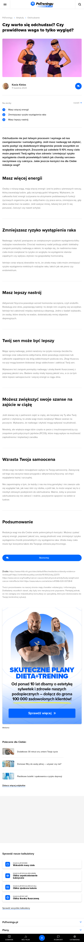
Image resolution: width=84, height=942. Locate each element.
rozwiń (76, 103)
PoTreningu (7, 17)
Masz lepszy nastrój (18, 119)
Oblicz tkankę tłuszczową (29, 897)
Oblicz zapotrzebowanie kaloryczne (29, 875)
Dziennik (9, 940)
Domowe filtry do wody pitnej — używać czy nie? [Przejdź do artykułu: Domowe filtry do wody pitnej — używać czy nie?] (39, 764)
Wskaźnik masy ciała (29, 864)
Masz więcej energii (18, 109)
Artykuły (20, 17)
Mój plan (26, 940)
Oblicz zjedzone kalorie (29, 887)
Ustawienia (75, 940)
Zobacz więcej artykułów (13, 785)
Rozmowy (58, 940)
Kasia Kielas (19, 84)
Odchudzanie (33, 17)
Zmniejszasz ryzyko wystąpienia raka (27, 114)
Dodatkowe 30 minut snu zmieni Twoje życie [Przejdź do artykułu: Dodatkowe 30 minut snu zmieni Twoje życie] (37, 752)
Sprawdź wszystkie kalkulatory (16, 908)
